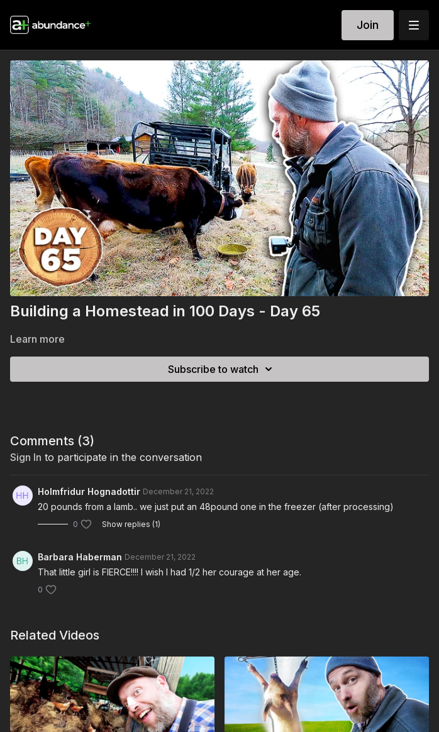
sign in (26, 457)
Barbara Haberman (80, 557)
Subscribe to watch (222, 369)
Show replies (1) (131, 524)
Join (368, 24)
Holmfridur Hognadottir (89, 491)
